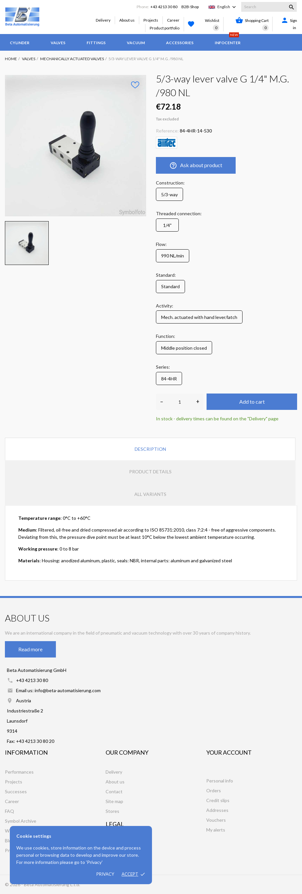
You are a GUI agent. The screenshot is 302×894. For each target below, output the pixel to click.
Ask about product (195, 165)
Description (150, 449)
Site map (114, 801)
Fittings (96, 42)
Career (173, 20)
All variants (150, 494)
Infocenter (228, 39)
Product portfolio (164, 28)
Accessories (179, 42)
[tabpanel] (75, 145)
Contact (114, 791)
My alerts (215, 830)
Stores (112, 811)
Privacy (105, 874)
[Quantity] (179, 402)
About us (127, 20)
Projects (150, 20)
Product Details (150, 471)
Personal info (219, 780)
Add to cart (252, 401)
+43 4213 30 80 (163, 6)
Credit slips (217, 800)
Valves (58, 42)
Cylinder (19, 42)
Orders (213, 790)
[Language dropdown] (227, 6)
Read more (30, 649)
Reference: (167, 130)
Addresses (217, 810)
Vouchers (216, 820)
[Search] (269, 7)
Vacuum (136, 42)
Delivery (103, 20)
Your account (229, 752)
